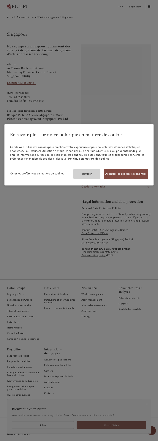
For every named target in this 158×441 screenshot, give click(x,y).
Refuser (87, 174)
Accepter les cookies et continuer (125, 174)
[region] (79, 155)
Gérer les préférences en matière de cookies (37, 174)
